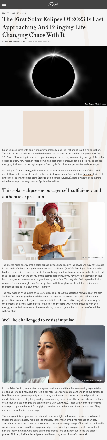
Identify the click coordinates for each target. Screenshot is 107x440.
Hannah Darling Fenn (15, 42)
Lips (24, 13)
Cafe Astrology (23, 170)
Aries (36, 160)
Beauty (5, 13)
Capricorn (88, 174)
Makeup (15, 13)
